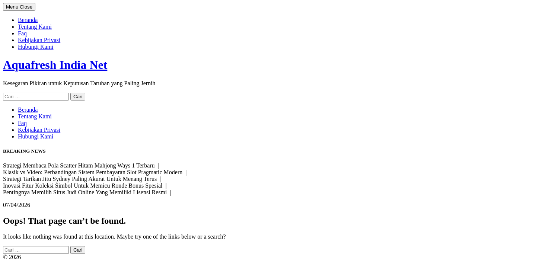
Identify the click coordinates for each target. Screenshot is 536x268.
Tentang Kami (35, 26)
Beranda (28, 20)
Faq (22, 33)
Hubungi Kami (36, 47)
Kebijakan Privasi (39, 40)
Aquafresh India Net (55, 64)
